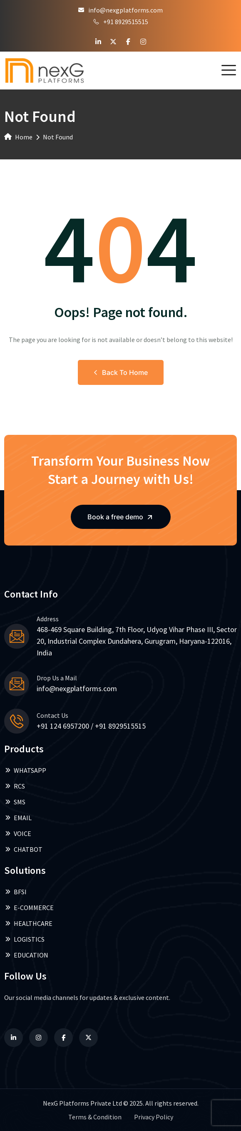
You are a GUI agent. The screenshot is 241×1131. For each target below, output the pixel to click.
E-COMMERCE (29, 907)
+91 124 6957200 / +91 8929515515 (91, 726)
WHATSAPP (25, 770)
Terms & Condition (95, 1117)
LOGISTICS (24, 939)
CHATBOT (23, 849)
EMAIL (18, 818)
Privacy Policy (153, 1117)
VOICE (17, 833)
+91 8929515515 (120, 21)
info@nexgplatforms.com (120, 10)
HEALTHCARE (28, 923)
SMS (14, 802)
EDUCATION (26, 955)
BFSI (15, 892)
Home (18, 137)
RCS (14, 786)
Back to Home (121, 372)
